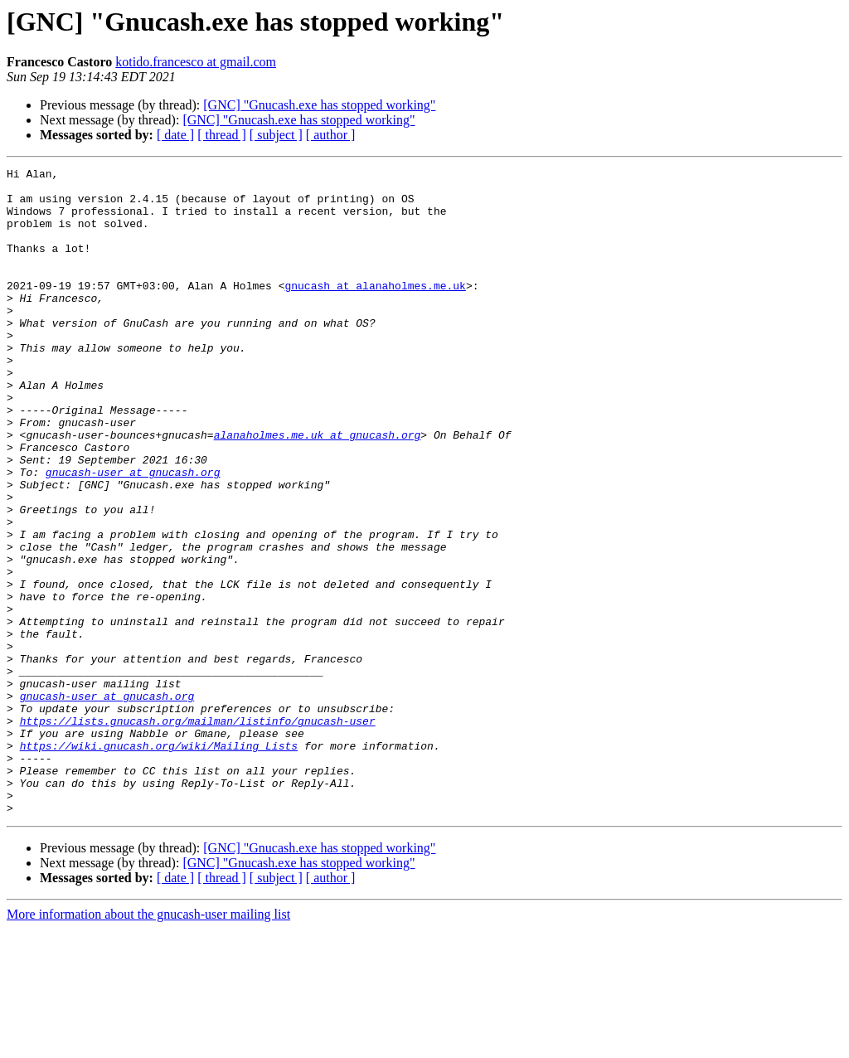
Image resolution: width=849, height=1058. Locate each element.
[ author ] (331, 135)
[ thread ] (221, 135)
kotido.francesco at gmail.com (195, 62)
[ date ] (175, 135)
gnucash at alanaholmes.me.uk (374, 310)
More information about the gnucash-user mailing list (148, 1043)
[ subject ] (276, 135)
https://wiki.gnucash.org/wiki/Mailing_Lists (159, 862)
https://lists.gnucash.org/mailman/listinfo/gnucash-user (198, 832)
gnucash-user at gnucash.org (133, 534)
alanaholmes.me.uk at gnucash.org (317, 489)
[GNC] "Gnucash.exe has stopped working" (319, 105)
